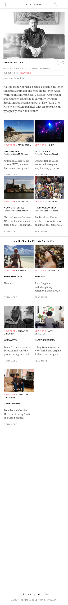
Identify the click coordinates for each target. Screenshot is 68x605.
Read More (10, 175)
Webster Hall (42, 151)
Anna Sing (40, 277)
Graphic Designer (13, 68)
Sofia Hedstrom (13, 277)
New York (25, 73)
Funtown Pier (12, 151)
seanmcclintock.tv (14, 78)
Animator (45, 68)
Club (51, 145)
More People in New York (34, 241)
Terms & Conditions (33, 600)
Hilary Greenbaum (45, 340)
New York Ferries (14, 208)
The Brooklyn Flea (45, 208)
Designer (54, 270)
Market (52, 202)
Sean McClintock (13, 63)
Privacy (52, 600)
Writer (22, 270)
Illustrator (31, 68)
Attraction (24, 145)
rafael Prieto (12, 404)
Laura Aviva (10, 340)
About (15, 600)
